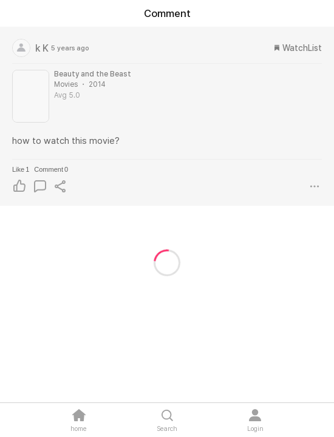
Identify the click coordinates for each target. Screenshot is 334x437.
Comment (51, 169)
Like (20, 169)
